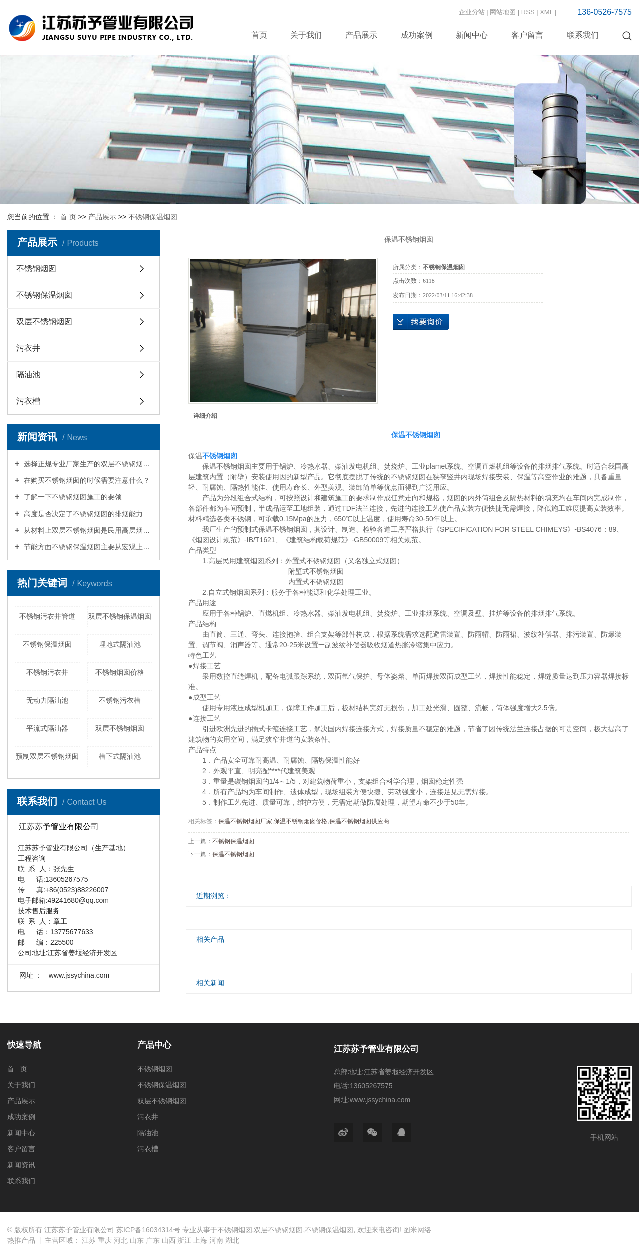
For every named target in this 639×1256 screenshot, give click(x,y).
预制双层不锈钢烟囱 (47, 756)
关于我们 (306, 35)
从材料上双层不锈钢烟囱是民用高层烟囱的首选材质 (87, 530)
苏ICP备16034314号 (148, 1230)
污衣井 (28, 348)
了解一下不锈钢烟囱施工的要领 (72, 497)
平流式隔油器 (47, 728)
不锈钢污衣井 (47, 672)
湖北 (232, 1240)
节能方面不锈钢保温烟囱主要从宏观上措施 (87, 547)
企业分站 (472, 12)
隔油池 (28, 374)
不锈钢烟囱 (36, 268)
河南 (216, 1240)
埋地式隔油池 (120, 644)
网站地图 (503, 12)
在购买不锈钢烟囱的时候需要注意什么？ (86, 480)
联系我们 (583, 35)
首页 (259, 35)
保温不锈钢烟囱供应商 (359, 821)
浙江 (184, 1240)
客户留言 (527, 35)
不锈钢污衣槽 (120, 700)
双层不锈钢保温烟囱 (119, 616)
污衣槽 (28, 401)
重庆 (105, 1240)
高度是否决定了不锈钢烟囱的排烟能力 (82, 514)
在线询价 (421, 322)
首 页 (68, 217)
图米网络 (417, 1230)
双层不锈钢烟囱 (44, 321)
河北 (121, 1240)
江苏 (89, 1240)
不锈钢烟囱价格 (119, 672)
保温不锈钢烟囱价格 (300, 821)
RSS (528, 12)
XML (546, 12)
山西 (169, 1240)
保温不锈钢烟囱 (233, 854)
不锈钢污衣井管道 (47, 616)
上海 (200, 1240)
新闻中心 (472, 35)
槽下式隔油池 (120, 756)
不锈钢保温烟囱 (152, 217)
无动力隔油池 (47, 700)
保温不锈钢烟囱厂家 (245, 821)
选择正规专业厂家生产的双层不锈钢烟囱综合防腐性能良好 (87, 464)
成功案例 (417, 35)
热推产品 (21, 1240)
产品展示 (361, 35)
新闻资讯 (21, 1165)
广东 (153, 1240)
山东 (137, 1240)
